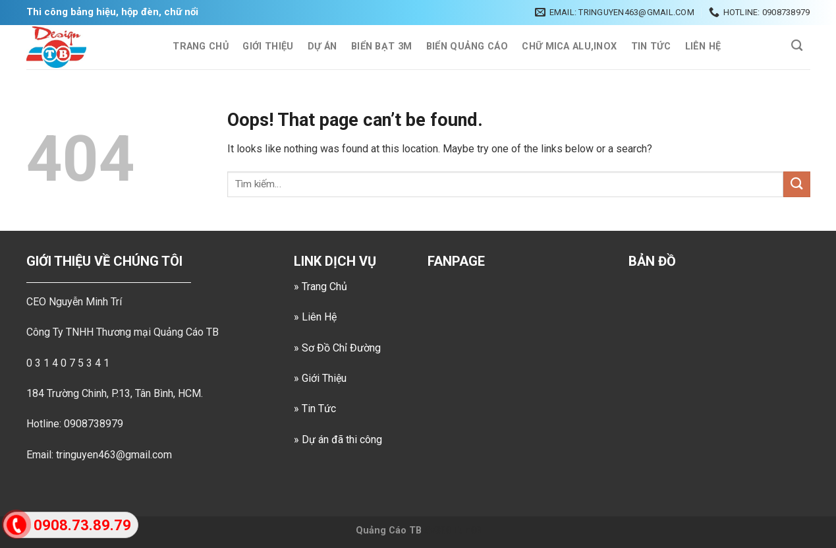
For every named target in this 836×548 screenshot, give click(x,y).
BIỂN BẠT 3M (381, 46)
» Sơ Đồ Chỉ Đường (337, 348)
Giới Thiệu (267, 46)
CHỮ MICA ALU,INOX (569, 46)
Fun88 (467, 530)
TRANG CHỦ (201, 46)
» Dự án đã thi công (338, 439)
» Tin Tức (315, 408)
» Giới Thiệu (320, 378)
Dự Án (322, 46)
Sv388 (437, 530)
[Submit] (796, 184)
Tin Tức (651, 46)
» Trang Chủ (320, 286)
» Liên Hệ (315, 317)
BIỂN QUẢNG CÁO (467, 46)
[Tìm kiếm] (797, 46)
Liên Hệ (703, 46)
